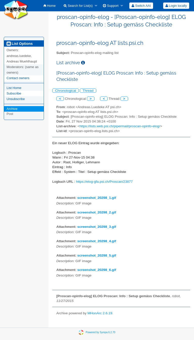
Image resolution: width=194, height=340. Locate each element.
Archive (12, 109)
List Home (14, 88)
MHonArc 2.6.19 (99, 313)
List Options (20, 44)
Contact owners (18, 78)
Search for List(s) (78, 6)
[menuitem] (50, 5)
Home (50, 6)
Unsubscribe (16, 99)
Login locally (176, 6)
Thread (88, 90)
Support (110, 6)
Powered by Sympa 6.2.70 (100, 332)
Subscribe (14, 93)
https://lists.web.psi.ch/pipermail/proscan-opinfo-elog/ (120, 126)
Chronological (65, 90)
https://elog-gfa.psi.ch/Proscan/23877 (104, 181)
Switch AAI (141, 6)
